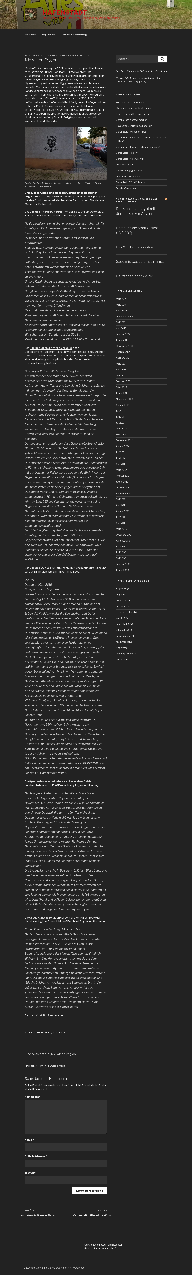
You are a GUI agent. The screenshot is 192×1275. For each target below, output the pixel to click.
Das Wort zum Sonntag (134, 247)
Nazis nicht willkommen (128, 176)
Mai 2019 (120, 322)
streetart (121, 659)
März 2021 (121, 298)
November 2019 (124, 316)
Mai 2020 (121, 304)
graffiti (119, 618)
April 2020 (121, 310)
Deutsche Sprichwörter (134, 276)
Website (30, 1172)
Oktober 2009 (123, 534)
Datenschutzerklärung (75, 34)
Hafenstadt (65, 12)
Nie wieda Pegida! (125, 164)
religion (120, 647)
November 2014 (124, 399)
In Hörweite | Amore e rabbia (50, 1065)
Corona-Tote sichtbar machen (131, 119)
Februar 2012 (123, 475)
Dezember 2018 (124, 346)
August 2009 (123, 540)
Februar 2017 (123, 381)
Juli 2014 (120, 410)
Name (29, 1139)
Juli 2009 (120, 546)
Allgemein (121, 588)
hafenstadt (61, 1033)
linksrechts (122, 630)
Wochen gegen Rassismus (130, 102)
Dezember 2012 (124, 440)
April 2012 (121, 464)
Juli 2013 (120, 422)
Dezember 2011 (124, 487)
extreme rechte (40, 1033)
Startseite (30, 34)
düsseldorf (121, 606)
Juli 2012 (120, 452)
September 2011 (124, 493)
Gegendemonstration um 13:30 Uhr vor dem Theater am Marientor (65, 351)
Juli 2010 (120, 517)
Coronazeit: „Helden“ (127, 152)
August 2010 (123, 511)
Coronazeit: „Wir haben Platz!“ (131, 131)
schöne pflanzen (124, 653)
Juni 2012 (120, 458)
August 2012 (122, 446)
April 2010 (121, 523)
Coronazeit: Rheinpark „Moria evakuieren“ (138, 147)
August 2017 (122, 357)
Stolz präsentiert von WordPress (67, 1267)
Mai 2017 (120, 363)
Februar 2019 (123, 334)
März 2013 (121, 428)
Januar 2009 (122, 570)
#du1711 (41, 1015)
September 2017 (125, 351)
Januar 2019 (122, 340)
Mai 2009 (121, 558)
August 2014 (122, 405)
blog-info (120, 594)
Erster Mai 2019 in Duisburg (130, 182)
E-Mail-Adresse (36, 1156)
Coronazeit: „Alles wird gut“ (130, 158)
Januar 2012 (122, 481)
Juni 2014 (120, 416)
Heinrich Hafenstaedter (73, 55)
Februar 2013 (123, 434)
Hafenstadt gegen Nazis (129, 170)
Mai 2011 (120, 499)
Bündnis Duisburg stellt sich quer (51, 348)
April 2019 (121, 328)
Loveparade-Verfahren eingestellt (134, 125)
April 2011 (121, 505)
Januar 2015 (122, 393)
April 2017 (121, 369)
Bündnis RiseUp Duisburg (46, 211)
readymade (122, 641)
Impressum (48, 34)
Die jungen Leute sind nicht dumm (134, 108)
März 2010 (121, 528)
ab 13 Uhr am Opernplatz (89, 211)
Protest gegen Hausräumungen (133, 114)
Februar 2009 (123, 564)
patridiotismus (123, 636)
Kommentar (33, 1096)
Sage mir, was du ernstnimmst (140, 261)
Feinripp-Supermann (126, 188)
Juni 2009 (121, 552)
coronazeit (121, 600)
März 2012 (121, 469)
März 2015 (121, 387)
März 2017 (121, 375)
